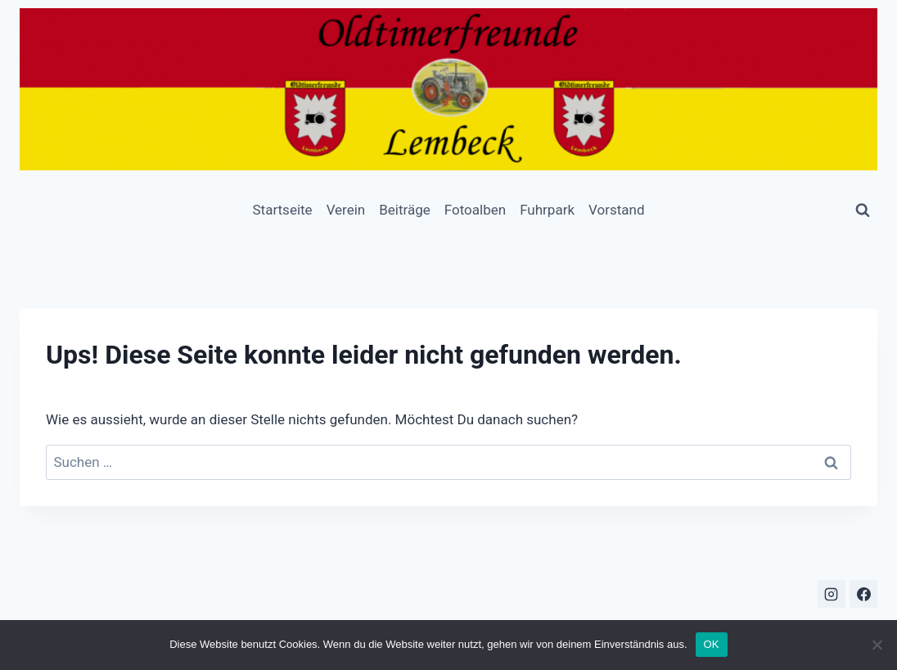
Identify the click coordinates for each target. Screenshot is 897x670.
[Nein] (876, 644)
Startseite (282, 209)
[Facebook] (863, 594)
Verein (346, 209)
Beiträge (404, 209)
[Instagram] (831, 594)
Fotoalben (475, 209)
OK (711, 644)
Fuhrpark (547, 209)
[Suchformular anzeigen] (862, 210)
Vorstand (616, 209)
